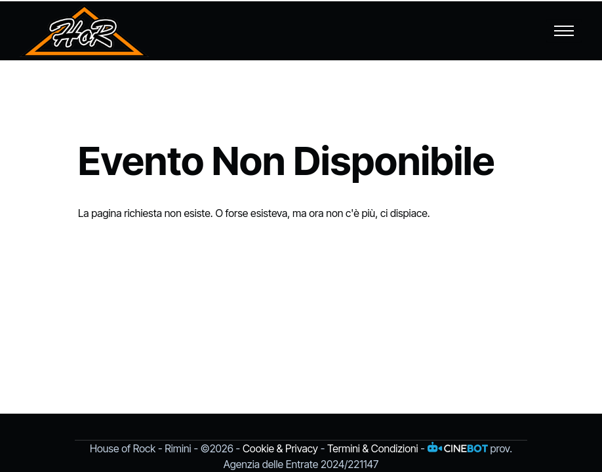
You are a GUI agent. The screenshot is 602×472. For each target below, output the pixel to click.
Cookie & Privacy (280, 448)
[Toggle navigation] (564, 31)
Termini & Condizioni (372, 448)
